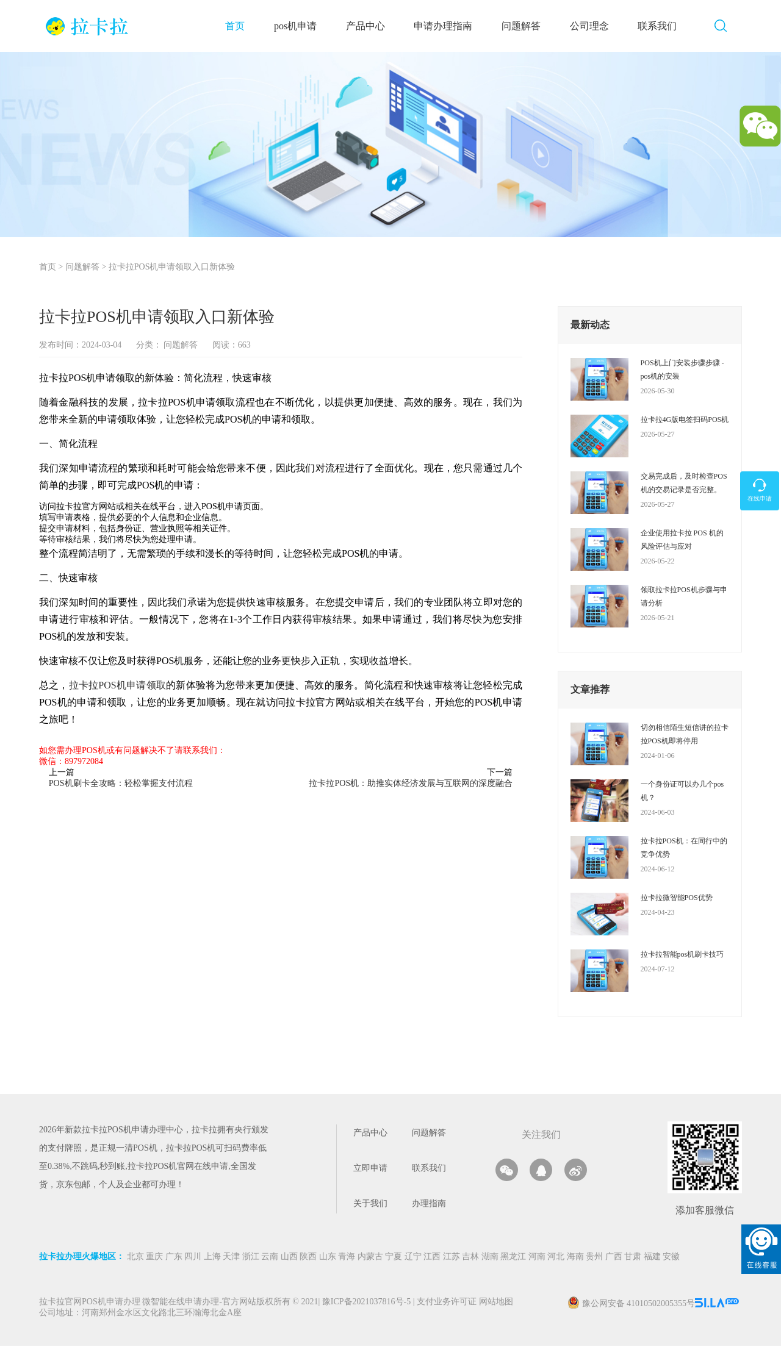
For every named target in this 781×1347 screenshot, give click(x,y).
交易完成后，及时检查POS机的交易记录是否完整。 (684, 484)
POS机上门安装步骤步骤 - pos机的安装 (682, 370)
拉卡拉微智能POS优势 (677, 898)
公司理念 (592, 26)
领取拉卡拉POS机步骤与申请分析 (684, 597)
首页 (238, 26)
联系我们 (660, 26)
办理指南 (429, 1204)
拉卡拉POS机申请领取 (117, 686)
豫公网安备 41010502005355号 (639, 1304)
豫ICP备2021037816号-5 (367, 1303)
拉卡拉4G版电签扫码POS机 (685, 420)
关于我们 (370, 1204)
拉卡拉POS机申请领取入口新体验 (172, 268)
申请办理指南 (446, 26)
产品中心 (369, 26)
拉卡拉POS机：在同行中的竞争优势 (684, 848)
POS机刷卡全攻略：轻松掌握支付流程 (121, 783)
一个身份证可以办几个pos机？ (682, 791)
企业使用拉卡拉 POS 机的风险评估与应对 (682, 540)
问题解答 (524, 26)
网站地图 (496, 1303)
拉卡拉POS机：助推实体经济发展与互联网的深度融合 (411, 783)
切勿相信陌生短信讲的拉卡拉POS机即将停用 (685, 735)
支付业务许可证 (445, 1303)
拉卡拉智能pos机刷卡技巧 (682, 955)
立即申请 (370, 1169)
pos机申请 (299, 26)
